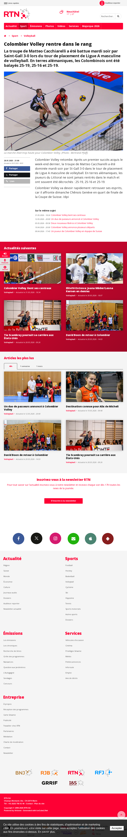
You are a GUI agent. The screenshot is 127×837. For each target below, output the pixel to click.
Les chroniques (10, 645)
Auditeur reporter (11, 603)
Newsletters (73, 538)
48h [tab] (10, 366)
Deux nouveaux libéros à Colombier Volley (64, 223)
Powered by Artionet (12, 810)
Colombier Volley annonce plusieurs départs (65, 227)
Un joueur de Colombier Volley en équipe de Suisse (68, 231)
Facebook (18, 538)
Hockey (68, 571)
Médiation (7, 736)
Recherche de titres (12, 651)
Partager (12, 168)
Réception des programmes (15, 709)
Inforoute (69, 667)
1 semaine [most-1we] (25, 366)
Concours (7, 683)
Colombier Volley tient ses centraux (60, 215)
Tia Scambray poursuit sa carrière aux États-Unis (28, 336)
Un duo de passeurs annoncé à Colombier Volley (67, 219)
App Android (108, 538)
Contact (6, 748)
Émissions (36, 26)
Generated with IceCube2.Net (35, 810)
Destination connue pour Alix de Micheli (92, 406)
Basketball (69, 576)
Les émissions (9, 640)
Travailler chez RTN (11, 726)
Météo (68, 656)
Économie (7, 582)
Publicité (7, 720)
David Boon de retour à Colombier (88, 335)
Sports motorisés (73, 609)
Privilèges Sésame (73, 651)
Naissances (8, 662)
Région (6, 565)
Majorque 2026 (90, 26)
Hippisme (69, 598)
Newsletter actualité (12, 609)
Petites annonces (73, 662)
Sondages (7, 678)
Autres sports (71, 614)
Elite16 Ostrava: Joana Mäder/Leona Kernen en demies (89, 289)
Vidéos (61, 26)
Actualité (11, 26)
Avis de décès (71, 678)
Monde (6, 576)
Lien (10, 181)
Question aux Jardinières (14, 667)
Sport (23, 26)
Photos (49, 26)
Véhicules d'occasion (74, 640)
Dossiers (7, 598)
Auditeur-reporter (110, 3)
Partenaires (8, 731)
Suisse (6, 571)
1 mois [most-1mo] (39, 366)
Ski (66, 593)
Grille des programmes (13, 656)
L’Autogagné (8, 673)
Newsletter (8, 753)
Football (69, 565)
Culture (6, 587)
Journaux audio (10, 593)
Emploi (68, 673)
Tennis (68, 603)
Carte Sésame (9, 715)
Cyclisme (69, 587)
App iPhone (90, 538)
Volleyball (29, 35)
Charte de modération (13, 742)
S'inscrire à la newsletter (63, 501)
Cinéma (68, 645)
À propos (7, 704)
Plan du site (39, 804)
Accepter (117, 828)
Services (74, 26)
